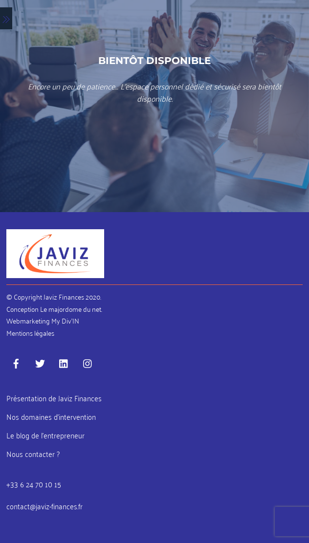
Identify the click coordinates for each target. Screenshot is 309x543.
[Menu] (6, 18)
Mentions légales (30, 332)
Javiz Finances (64, 296)
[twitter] (40, 361)
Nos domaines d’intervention (51, 416)
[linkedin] (64, 361)
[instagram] (88, 361)
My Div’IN (65, 320)
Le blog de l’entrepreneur (45, 435)
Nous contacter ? (33, 453)
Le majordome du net (70, 309)
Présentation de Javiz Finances (54, 398)
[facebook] (16, 361)
